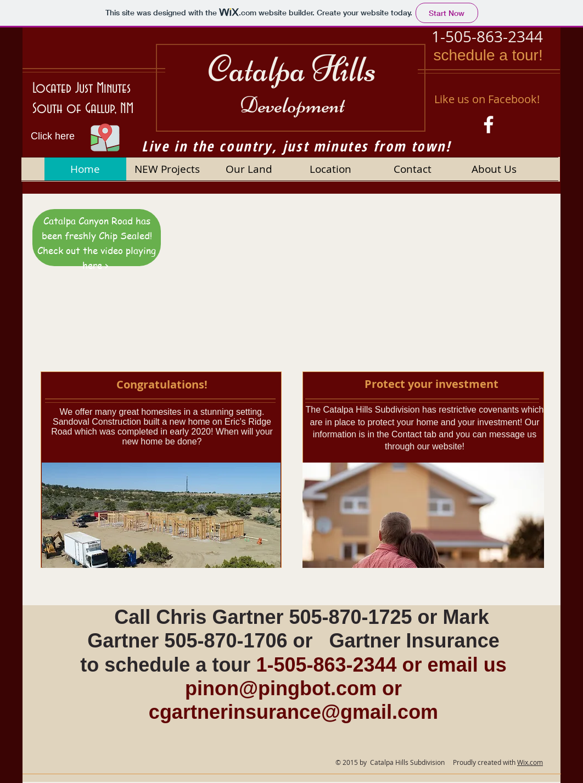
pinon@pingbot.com (281, 688)
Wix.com (530, 762)
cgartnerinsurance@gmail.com (293, 712)
